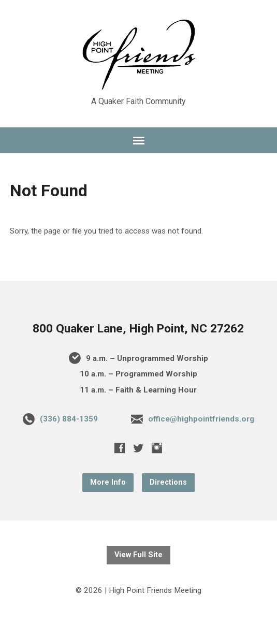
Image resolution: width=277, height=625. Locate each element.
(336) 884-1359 (69, 419)
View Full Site (138, 554)
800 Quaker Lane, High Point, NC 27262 (138, 329)
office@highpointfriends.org (201, 419)
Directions (168, 482)
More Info (108, 482)
